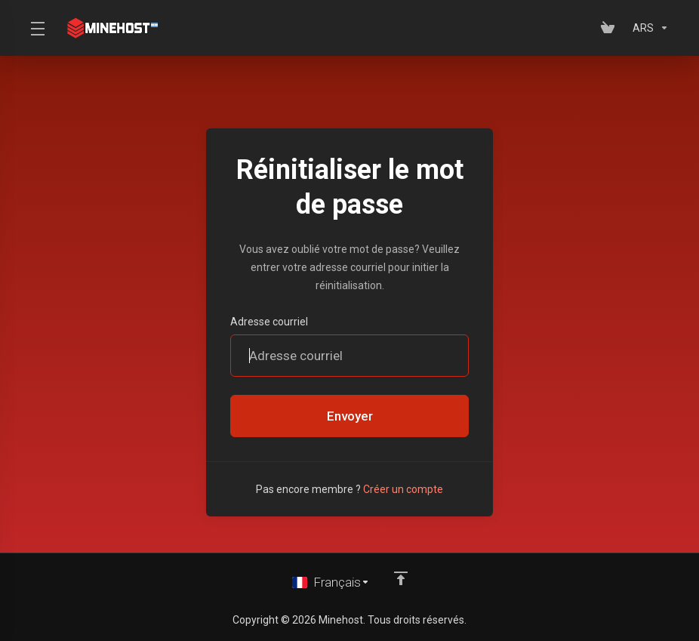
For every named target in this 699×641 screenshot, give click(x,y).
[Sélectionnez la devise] (648, 28)
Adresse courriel (269, 322)
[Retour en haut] (401, 578)
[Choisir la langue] (331, 582)
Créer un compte (403, 489)
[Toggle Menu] (37, 28)
